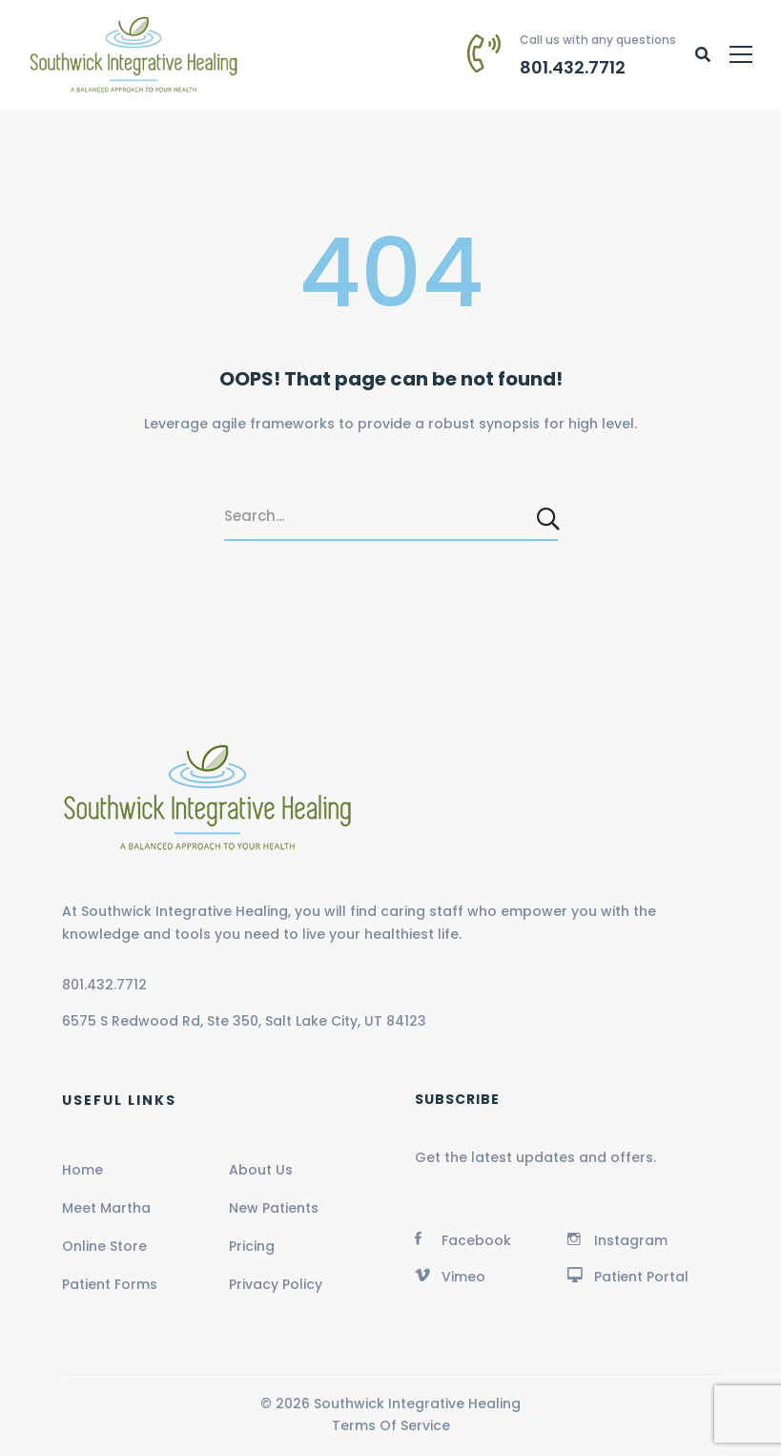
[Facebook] (463, 1238)
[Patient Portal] (628, 1275)
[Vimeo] (450, 1275)
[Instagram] (617, 1238)
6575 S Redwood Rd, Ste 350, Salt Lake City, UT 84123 (244, 1020)
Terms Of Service (391, 1425)
